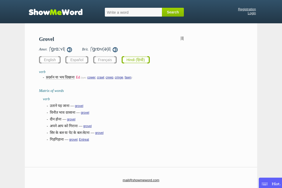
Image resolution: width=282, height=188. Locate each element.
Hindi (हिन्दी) (136, 60)
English (50, 60)
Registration (247, 9)
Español (76, 60)
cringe (119, 77)
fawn (128, 77)
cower (91, 77)
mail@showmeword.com (141, 180)
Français (105, 60)
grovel (79, 106)
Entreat (84, 139)
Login (252, 13)
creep (109, 77)
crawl (100, 77)
